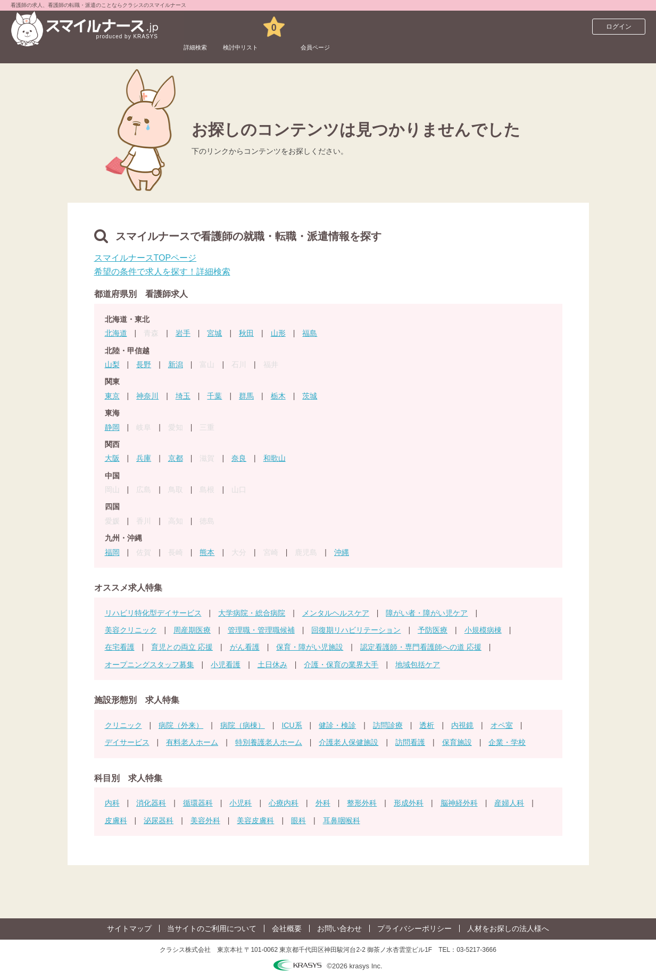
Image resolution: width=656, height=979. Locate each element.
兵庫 (143, 458)
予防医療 (432, 630)
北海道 (116, 333)
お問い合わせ (339, 928)
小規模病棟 (483, 630)
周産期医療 (192, 630)
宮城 (214, 333)
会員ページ (363, 26)
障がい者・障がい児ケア (427, 613)
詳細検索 (204, 26)
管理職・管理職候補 (261, 630)
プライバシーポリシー (414, 928)
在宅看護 (120, 647)
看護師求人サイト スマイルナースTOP (82, 50)
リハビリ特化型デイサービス (153, 613)
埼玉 (183, 396)
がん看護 (245, 647)
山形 (278, 333)
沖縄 (341, 552)
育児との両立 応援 (182, 647)
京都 (175, 458)
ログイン (619, 26)
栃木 (278, 396)
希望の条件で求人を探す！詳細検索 (162, 271)
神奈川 (147, 396)
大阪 (112, 458)
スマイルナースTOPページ (145, 257)
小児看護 (225, 664)
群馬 (246, 396)
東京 (112, 396)
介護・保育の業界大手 (341, 664)
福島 (309, 333)
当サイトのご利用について (211, 928)
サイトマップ (129, 928)
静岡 (112, 427)
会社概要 (287, 928)
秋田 (246, 333)
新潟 (175, 364)
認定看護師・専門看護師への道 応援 (420, 647)
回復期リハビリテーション (356, 630)
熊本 (207, 552)
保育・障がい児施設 (309, 647)
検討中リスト (267, 26)
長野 (143, 364)
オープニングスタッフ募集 (149, 664)
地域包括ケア (417, 664)
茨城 (309, 396)
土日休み (272, 664)
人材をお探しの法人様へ (508, 928)
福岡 (112, 552)
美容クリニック (131, 630)
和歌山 (274, 458)
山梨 (112, 364)
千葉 (214, 396)
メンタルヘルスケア (335, 613)
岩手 (183, 333)
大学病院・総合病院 (251, 613)
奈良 (238, 458)
